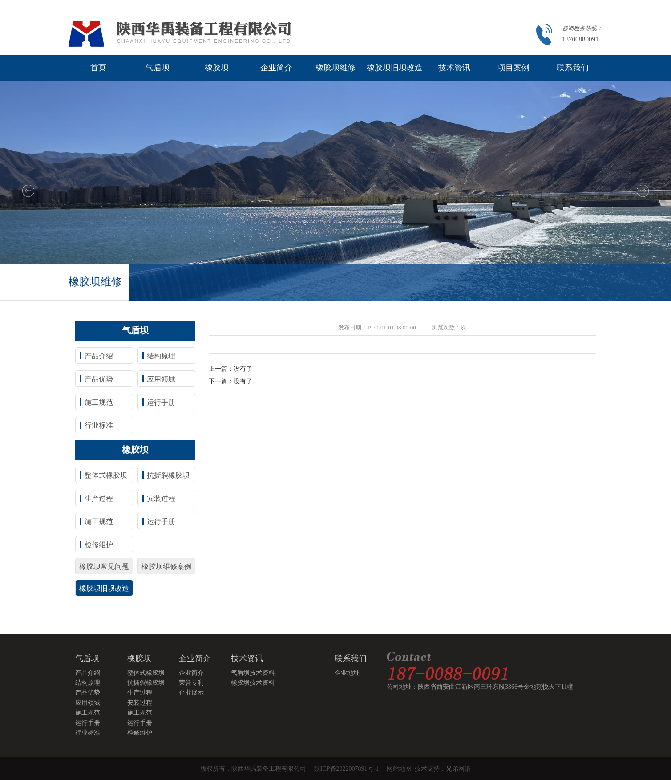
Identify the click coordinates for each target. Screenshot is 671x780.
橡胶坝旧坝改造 (395, 67)
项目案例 (513, 67)
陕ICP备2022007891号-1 (346, 768)
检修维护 (99, 544)
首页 (98, 67)
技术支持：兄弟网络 (443, 768)
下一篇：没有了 (230, 381)
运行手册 (161, 402)
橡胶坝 (217, 67)
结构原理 (161, 356)
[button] (28, 190)
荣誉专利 (191, 682)
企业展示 (191, 692)
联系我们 (573, 67)
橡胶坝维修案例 (166, 566)
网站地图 (401, 768)
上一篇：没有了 (230, 369)
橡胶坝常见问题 (104, 566)
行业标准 (99, 425)
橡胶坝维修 (335, 67)
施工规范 (99, 402)
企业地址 (347, 673)
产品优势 (99, 379)
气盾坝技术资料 (253, 673)
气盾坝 (158, 67)
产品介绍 (99, 356)
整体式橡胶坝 (106, 475)
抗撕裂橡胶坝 (168, 475)
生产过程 (99, 498)
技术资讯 (454, 67)
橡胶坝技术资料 (253, 682)
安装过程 (161, 498)
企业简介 (276, 67)
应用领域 (161, 379)
